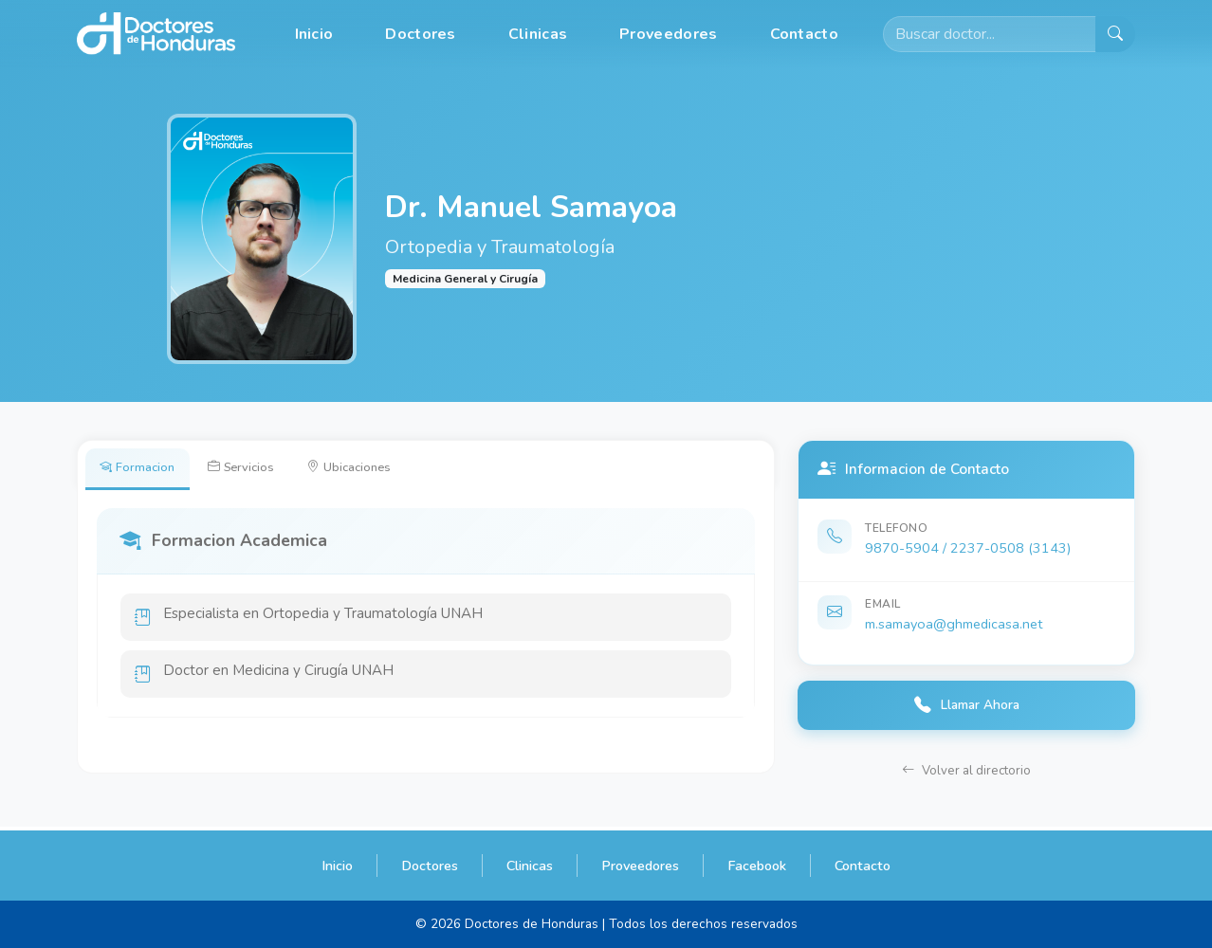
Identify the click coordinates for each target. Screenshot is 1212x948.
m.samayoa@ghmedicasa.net (953, 623)
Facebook (756, 865)
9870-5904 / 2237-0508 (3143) (968, 547)
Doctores (420, 34)
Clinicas (537, 34)
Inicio (314, 34)
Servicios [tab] (254, 469)
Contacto (804, 34)
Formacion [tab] (141, 469)
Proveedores (668, 34)
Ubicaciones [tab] (373, 469)
